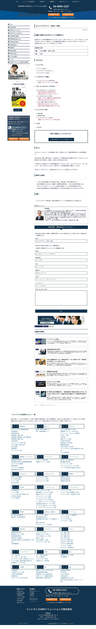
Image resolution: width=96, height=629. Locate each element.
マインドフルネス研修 (66, 522)
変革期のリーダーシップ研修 (43, 464)
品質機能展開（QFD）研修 (67, 581)
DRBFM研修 (63, 576)
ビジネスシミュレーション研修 (43, 499)
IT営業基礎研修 (15, 547)
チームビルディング (49, 490)
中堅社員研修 (14, 443)
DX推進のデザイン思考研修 (42, 564)
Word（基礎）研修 (65, 539)
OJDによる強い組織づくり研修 (68, 432)
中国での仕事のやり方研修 (67, 449)
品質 (70, 571)
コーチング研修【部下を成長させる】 (20, 497)
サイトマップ (33, 605)
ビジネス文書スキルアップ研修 (43, 539)
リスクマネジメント (74, 490)
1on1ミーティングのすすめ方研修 (19, 581)
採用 (70, 555)
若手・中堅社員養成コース (42, 434)
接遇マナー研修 (39, 541)
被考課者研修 (14, 579)
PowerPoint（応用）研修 (66, 545)
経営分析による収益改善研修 (18, 520)
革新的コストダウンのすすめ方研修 (44, 574)
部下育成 (22, 490)
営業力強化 (22, 532)
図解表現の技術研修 (65, 464)
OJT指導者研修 (15, 493)
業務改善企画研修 (65, 447)
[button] (23, 429)
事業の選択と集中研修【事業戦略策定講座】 (22, 464)
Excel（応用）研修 (65, 537)
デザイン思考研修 (40, 560)
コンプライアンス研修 (66, 493)
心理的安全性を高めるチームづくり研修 (45, 507)
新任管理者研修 (15, 436)
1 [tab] (17, 81)
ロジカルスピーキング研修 (42, 484)
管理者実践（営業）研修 (17, 438)
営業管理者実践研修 (16, 539)
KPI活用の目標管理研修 (17, 577)
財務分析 (22, 515)
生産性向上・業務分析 (49, 515)
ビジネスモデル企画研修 (17, 466)
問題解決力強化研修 (65, 480)
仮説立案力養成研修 (65, 482)
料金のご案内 (20, 602)
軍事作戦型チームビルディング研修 (44, 495)
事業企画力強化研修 (16, 463)
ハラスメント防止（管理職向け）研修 (70, 495)
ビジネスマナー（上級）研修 (43, 545)
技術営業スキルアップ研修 (17, 537)
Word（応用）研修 (65, 541)
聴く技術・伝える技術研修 (67, 463)
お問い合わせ (76, 1)
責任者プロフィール (34, 594)
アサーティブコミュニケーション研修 (70, 468)
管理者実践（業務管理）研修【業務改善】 (21, 440)
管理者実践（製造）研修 (17, 441)
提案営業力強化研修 (16, 535)
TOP (17, 1)
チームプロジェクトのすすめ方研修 (44, 503)
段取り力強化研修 (40, 526)
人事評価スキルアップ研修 (17, 576)
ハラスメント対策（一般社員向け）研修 (70, 497)
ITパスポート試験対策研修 (67, 547)
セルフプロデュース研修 (66, 524)
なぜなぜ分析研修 (65, 577)
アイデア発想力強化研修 (42, 558)
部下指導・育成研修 (16, 499)
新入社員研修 (14, 449)
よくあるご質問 (20, 600)
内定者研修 (14, 451)
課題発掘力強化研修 (65, 484)
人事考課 (22, 571)
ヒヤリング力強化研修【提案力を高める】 (71, 470)
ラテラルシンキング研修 (42, 562)
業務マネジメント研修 (66, 441)
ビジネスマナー (48, 532)
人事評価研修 (14, 574)
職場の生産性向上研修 (41, 520)
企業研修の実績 (20, 596)
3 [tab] (20, 81)
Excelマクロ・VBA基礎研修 (67, 551)
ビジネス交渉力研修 (16, 482)
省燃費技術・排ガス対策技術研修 (44, 577)
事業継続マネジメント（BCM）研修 (69, 434)
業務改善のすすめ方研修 (66, 445)
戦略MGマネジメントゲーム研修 (44, 497)
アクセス (32, 600)
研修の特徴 (19, 604)
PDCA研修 (63, 440)
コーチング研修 (15, 495)
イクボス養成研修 (65, 455)
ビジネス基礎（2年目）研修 (18, 447)
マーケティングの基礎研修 (17, 470)
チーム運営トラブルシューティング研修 (45, 505)
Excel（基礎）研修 (65, 535)
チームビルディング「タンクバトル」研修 (46, 510)
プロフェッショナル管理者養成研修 (19, 432)
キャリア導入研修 (15, 558)
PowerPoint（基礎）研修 (66, 543)
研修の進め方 (20, 594)
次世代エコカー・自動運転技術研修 (44, 579)
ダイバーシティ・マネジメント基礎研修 (70, 436)
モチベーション (72, 515)
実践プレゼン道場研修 (16, 480)
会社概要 (32, 596)
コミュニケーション (74, 459)
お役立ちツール (63, 1)
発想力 (46, 555)
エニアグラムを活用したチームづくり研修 (46, 508)
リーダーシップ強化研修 (42, 463)
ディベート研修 (15, 484)
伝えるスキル (23, 477)
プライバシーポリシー (23, 627)
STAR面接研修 (64, 560)
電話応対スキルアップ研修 (42, 537)
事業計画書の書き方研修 (17, 472)
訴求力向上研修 (15, 486)
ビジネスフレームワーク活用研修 (44, 528)
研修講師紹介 (20, 598)
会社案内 (42, 1)
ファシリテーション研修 (66, 466)
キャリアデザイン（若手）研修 (18, 560)
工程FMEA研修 (64, 579)
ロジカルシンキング (49, 477)
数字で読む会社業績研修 (17, 518)
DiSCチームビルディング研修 (43, 493)
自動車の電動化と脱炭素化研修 (43, 581)
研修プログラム (20, 606)
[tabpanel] (18, 72)
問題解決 (71, 477)
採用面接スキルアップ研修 (67, 558)
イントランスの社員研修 (28, 1)
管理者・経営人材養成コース (43, 432)
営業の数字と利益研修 (16, 541)
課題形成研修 (14, 468)
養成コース (47, 429)
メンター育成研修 (15, 501)
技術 (45, 571)
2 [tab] (18, 81)
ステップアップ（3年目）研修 (18, 445)
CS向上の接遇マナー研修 (42, 543)
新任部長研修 (14, 434)
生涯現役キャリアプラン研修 (18, 566)
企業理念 (32, 598)
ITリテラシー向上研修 (66, 549)
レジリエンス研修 (65, 520)
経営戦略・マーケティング (26, 459)
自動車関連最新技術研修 (42, 576)
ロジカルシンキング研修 (42, 480)
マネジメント (72, 429)
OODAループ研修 (65, 438)
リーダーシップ (48, 459)
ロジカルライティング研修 (42, 482)
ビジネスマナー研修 (41, 535)
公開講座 (52, 1)
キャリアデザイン (24, 555)
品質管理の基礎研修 (65, 574)
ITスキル (71, 532)
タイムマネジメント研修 (42, 518)
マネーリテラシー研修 (16, 453)
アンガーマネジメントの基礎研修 (69, 518)
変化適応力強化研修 (65, 443)
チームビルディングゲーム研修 (43, 501)
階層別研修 (22, 429)
